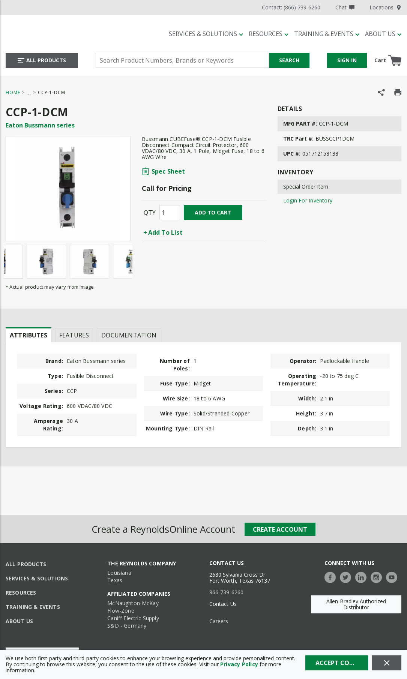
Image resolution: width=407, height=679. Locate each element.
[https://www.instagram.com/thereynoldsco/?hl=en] (378, 576)
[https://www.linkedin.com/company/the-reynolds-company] (362, 576)
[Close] (386, 662)
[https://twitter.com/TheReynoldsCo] (347, 576)
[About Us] (383, 33)
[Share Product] (381, 92)
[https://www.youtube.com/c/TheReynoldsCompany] (393, 576)
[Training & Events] (326, 33)
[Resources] (268, 33)
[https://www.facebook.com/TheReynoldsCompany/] (331, 576)
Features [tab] (74, 335)
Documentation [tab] (128, 335)
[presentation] (28, 334)
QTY (150, 212)
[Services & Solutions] (206, 33)
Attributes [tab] (28, 335)
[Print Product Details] (397, 92)
